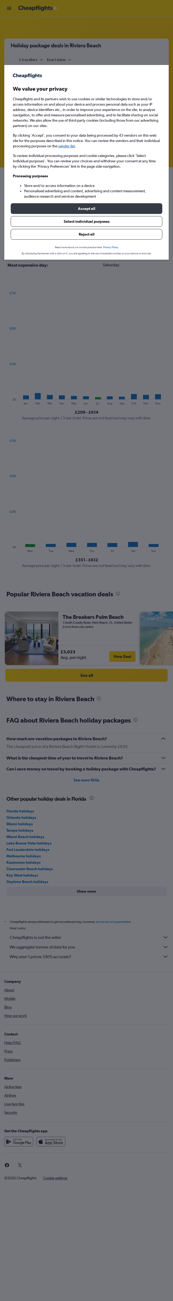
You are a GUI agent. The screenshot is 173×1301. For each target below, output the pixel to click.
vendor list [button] (66, 146)
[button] (86, 208)
